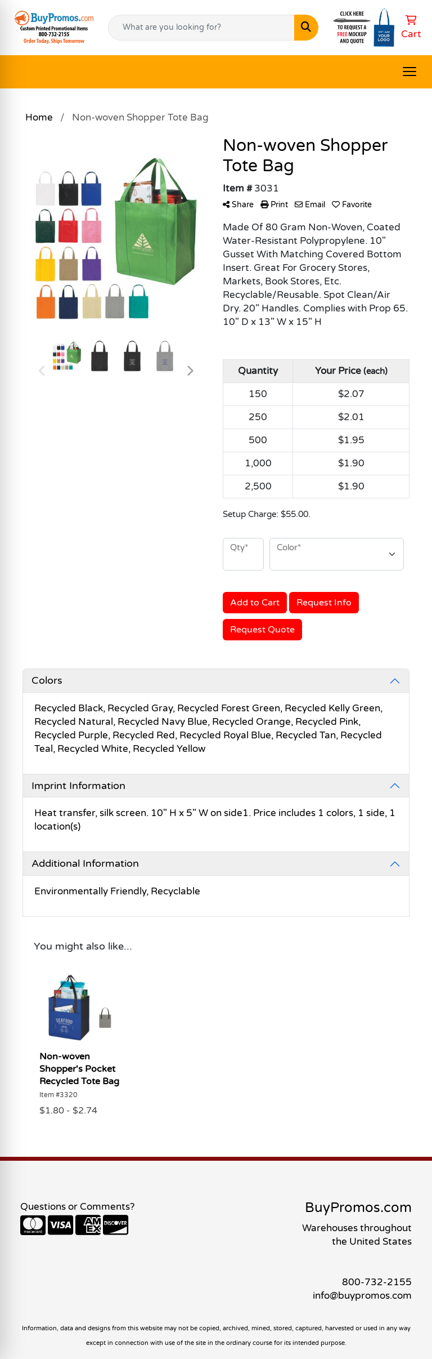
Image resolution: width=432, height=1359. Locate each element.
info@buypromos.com (362, 1296)
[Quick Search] (201, 28)
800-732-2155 (377, 1282)
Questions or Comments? (77, 1207)
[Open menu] (409, 71)
